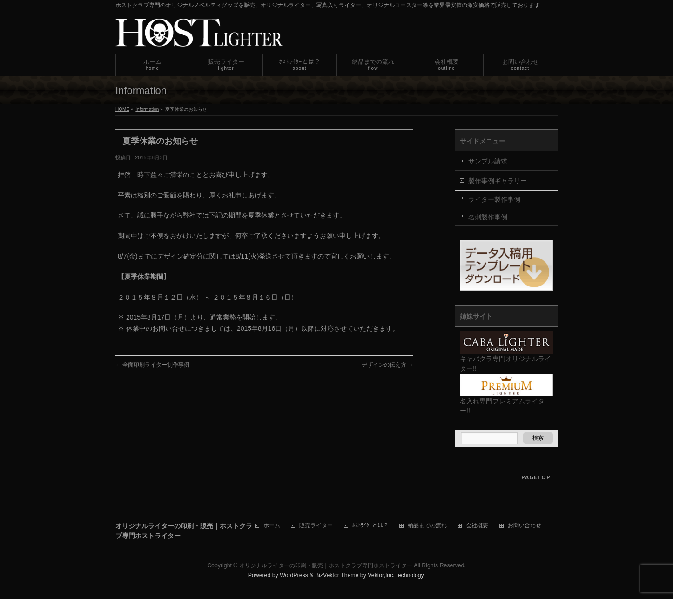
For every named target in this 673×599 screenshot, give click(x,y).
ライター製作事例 (494, 199)
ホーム (271, 526)
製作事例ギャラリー (497, 180)
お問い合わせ (524, 526)
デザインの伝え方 (387, 364)
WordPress (294, 575)
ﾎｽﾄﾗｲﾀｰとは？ (370, 526)
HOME (122, 109)
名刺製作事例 (487, 217)
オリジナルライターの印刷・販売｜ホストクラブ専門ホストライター (325, 565)
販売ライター (316, 526)
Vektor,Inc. (381, 575)
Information (147, 109)
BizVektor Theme (337, 575)
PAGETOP (536, 477)
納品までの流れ (427, 526)
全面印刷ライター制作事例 (152, 364)
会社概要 (477, 526)
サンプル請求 (487, 161)
